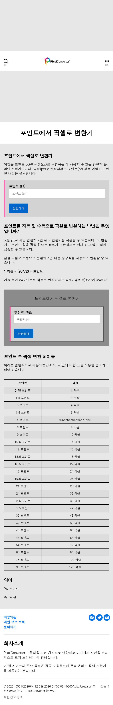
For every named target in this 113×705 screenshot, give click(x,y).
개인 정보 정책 (14, 622)
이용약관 (10, 617)
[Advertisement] (56, 25)
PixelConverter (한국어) (41, 691)
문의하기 (10, 627)
